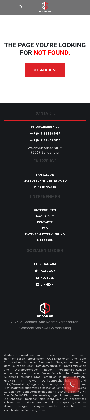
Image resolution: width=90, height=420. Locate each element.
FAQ (45, 228)
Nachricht (45, 216)
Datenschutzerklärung (45, 234)
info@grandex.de (45, 126)
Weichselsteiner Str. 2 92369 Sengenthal (45, 150)
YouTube (47, 277)
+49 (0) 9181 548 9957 (45, 133)
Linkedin (47, 284)
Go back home (45, 70)
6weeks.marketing (56, 328)
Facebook (47, 270)
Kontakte (45, 222)
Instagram (47, 264)
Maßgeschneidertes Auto (45, 180)
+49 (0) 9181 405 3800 (45, 140)
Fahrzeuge (45, 174)
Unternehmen (45, 210)
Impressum (45, 240)
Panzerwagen (45, 186)
